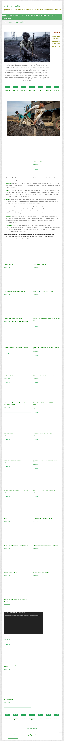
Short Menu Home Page (32, 728)
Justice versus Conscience (15, 6)
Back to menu (36, 164)
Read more (37, 169)
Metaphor (33, 15)
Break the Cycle (46, 15)
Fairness (27, 15)
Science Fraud (16, 15)
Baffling (22, 15)
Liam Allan (9, 15)
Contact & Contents (6, 18)
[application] (23, 623)
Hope (40, 15)
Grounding (54, 15)
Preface (4, 15)
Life (37, 15)
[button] (46, 169)
